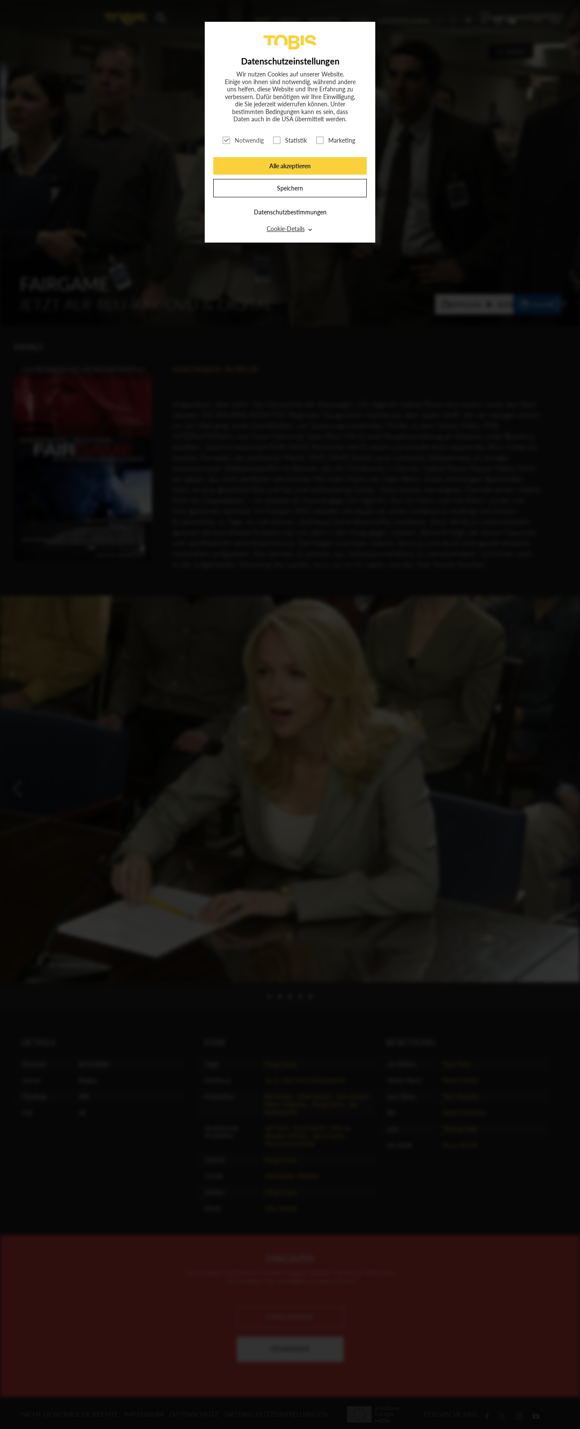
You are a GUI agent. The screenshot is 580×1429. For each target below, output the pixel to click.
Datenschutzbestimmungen (290, 212)
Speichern (290, 188)
